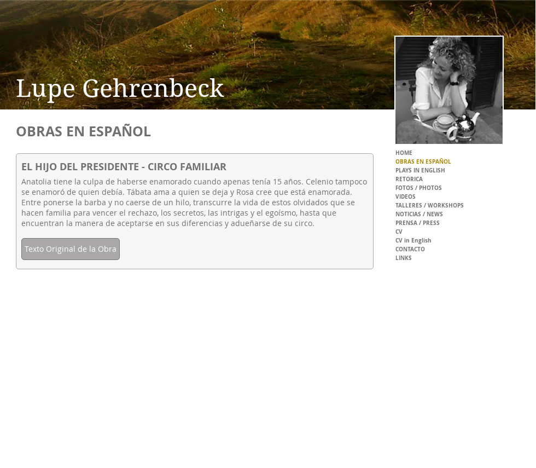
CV (399, 231)
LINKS (403, 258)
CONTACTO (410, 249)
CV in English (413, 240)
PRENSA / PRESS (417, 223)
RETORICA (409, 179)
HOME (403, 153)
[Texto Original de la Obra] (70, 249)
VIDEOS (405, 196)
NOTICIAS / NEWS (419, 214)
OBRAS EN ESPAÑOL (423, 161)
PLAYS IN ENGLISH (420, 170)
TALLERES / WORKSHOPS (429, 205)
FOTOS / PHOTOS (418, 188)
